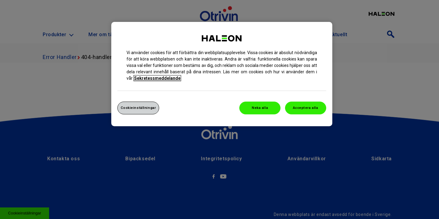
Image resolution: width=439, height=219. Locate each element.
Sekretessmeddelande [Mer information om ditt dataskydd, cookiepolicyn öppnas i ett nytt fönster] (157, 78)
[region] (221, 74)
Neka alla (260, 108)
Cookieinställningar (138, 108)
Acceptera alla (305, 108)
